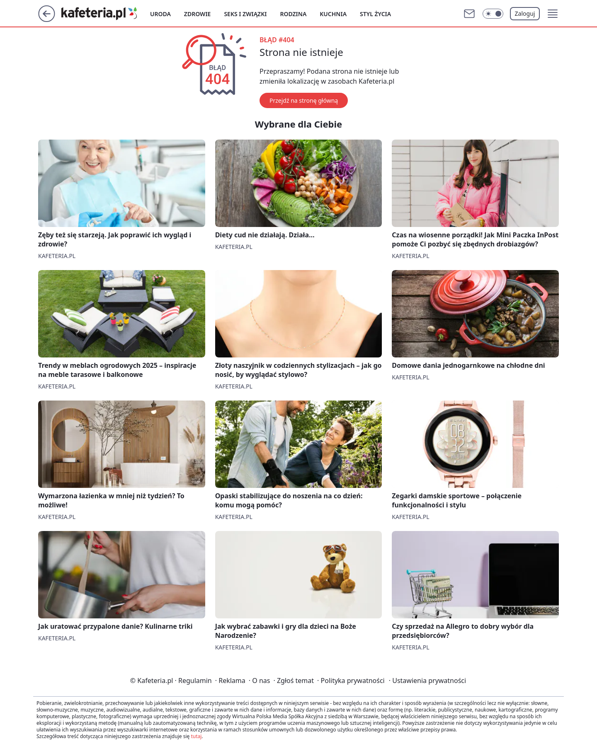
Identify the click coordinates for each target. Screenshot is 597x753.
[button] (552, 13)
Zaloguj (525, 13)
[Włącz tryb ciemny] (493, 14)
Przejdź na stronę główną (303, 100)
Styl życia (375, 14)
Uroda (160, 14)
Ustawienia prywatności (427, 680)
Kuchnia (333, 14)
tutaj (196, 736)
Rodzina (293, 14)
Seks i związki (245, 14)
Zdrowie (197, 14)
